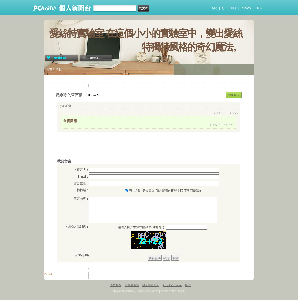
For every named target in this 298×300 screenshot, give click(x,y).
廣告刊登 (115, 285)
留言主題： (81, 183)
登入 (259, 8)
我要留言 (233, 95)
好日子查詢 (229, 8)
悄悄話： (83, 190)
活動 (59, 69)
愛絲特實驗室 (76, 33)
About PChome (172, 285)
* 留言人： (82, 169)
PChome (246, 8)
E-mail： (83, 176)
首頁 (49, 69)
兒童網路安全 (150, 285)
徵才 (188, 285)
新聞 (214, 8)
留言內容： (81, 198)
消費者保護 (132, 285)
